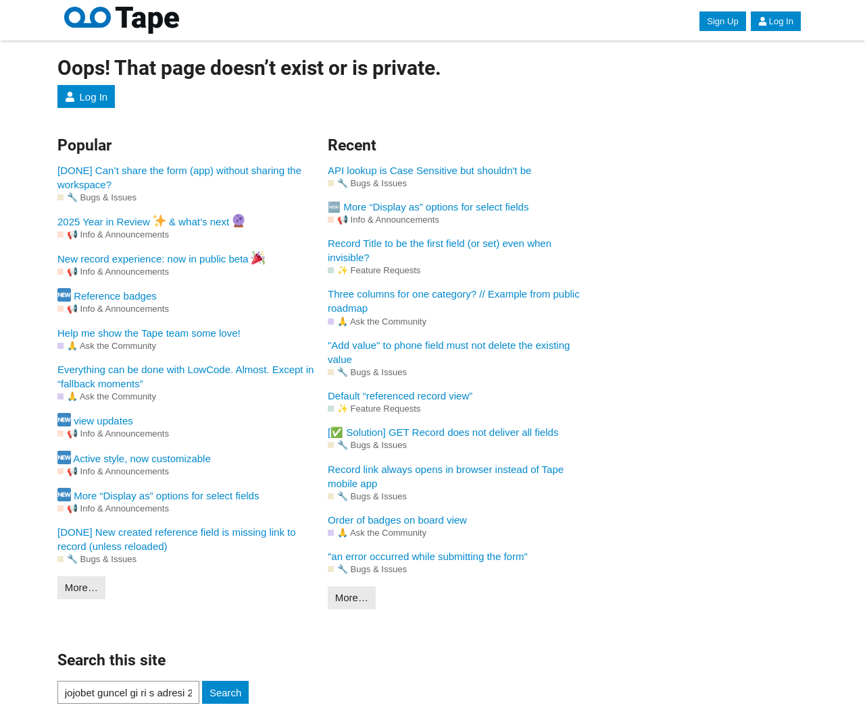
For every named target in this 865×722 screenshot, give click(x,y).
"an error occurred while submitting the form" (428, 556)
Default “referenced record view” (400, 395)
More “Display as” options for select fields (158, 494)
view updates (95, 419)
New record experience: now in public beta (161, 258)
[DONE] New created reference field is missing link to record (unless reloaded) (176, 539)
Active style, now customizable (134, 457)
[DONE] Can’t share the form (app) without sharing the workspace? (179, 177)
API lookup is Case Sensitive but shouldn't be (429, 170)
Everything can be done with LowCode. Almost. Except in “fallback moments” (185, 376)
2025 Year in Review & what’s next (151, 220)
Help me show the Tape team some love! (149, 333)
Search (225, 692)
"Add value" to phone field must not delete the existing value (449, 352)
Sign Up (722, 21)
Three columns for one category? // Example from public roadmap (454, 301)
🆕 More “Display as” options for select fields (428, 207)
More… (81, 587)
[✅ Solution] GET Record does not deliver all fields (443, 432)
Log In (775, 21)
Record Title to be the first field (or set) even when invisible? (439, 250)
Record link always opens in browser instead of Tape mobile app (446, 476)
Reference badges (107, 295)
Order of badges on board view (397, 520)
